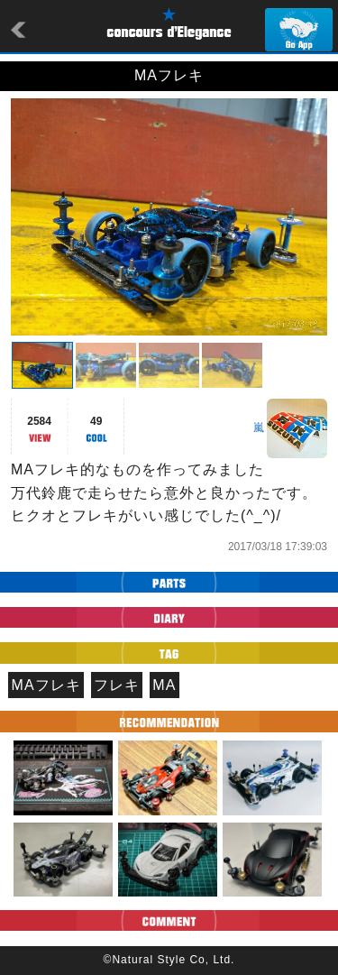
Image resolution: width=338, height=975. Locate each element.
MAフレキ (46, 685)
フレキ (117, 685)
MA (164, 685)
